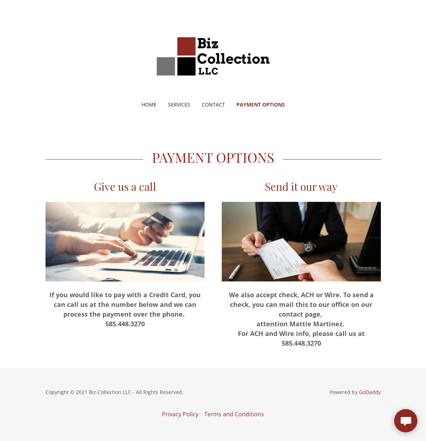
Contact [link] (213, 104)
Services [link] (179, 104)
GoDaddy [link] (370, 392)
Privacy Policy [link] (180, 414)
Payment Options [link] (260, 104)
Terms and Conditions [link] (234, 414)
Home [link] (149, 104)
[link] (213, 55)
